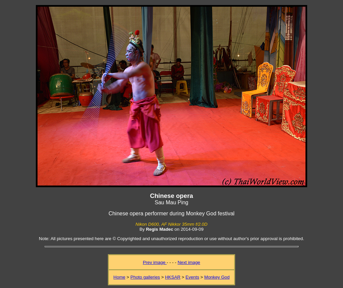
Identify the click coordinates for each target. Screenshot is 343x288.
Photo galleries (145, 277)
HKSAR (173, 277)
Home (120, 277)
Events (192, 277)
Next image (189, 262)
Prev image (154, 262)
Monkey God (217, 277)
